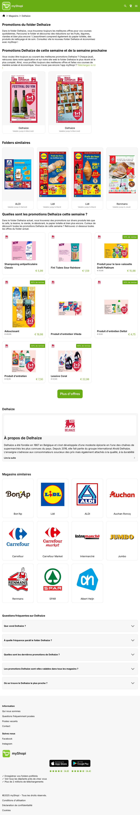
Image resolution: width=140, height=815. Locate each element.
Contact (6, 726)
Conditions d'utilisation (14, 800)
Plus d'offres (70, 394)
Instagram (7, 743)
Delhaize (26, 16)
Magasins (13, 16)
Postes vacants (10, 721)
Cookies (6, 810)
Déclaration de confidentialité (17, 805)
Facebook (7, 738)
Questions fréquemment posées (18, 716)
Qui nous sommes (11, 711)
